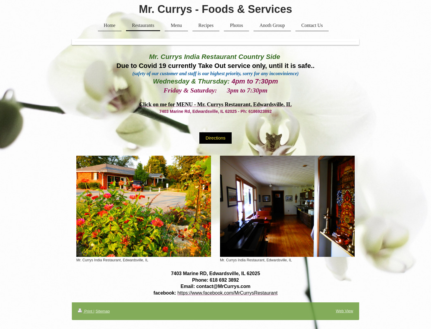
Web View (344, 311)
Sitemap (102, 311)
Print (85, 311)
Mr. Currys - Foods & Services (215, 9)
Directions (216, 137)
